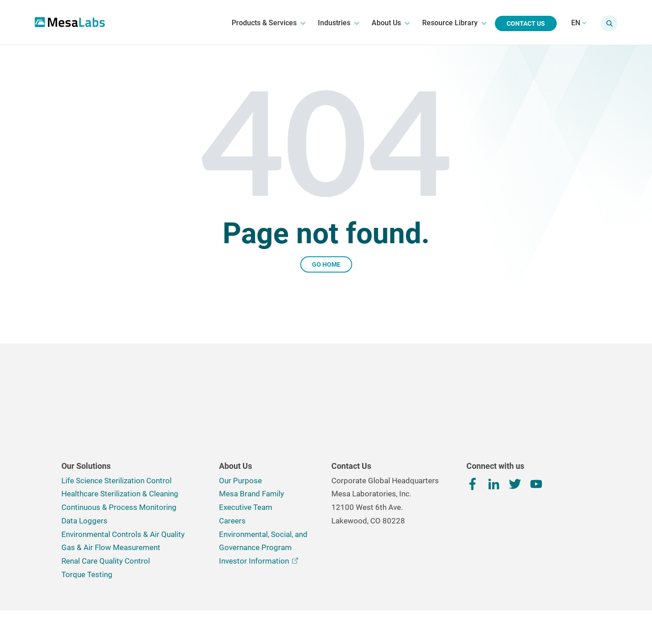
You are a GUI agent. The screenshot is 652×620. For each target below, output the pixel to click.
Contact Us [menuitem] (522, 23)
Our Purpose (240, 420)
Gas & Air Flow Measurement (110, 487)
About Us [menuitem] (387, 23)
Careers (232, 460)
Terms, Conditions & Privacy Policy (232, 584)
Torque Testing (86, 514)
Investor (258, 500)
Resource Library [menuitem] (451, 23)
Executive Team (245, 447)
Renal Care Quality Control (105, 500)
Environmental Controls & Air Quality (123, 474)
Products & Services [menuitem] (265, 23)
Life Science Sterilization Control (116, 420)
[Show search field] (605, 23)
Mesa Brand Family (251, 433)
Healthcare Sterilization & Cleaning (119, 433)
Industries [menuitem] (335, 23)
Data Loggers (84, 460)
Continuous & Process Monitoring (119, 447)
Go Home (326, 264)
